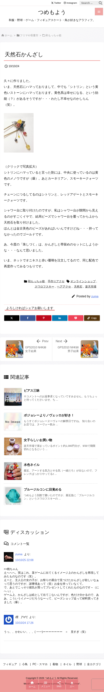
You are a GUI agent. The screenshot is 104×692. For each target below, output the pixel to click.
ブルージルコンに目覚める (43, 489)
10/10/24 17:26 (24, 622)
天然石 (78, 286)
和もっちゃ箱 (53, 35)
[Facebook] (27, 318)
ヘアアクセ (64, 286)
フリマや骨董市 (29, 35)
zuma (94, 296)
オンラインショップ (83, 281)
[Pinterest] (43, 318)
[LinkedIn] (59, 318)
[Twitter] (11, 318)
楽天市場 (90, 286)
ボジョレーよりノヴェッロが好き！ (49, 415)
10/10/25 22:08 (24, 560)
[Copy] (92, 318)
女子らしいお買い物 (38, 440)
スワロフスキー (44, 286)
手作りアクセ (56, 281)
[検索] (100, 3)
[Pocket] (75, 318)
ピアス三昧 (32, 390)
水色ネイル (32, 465)
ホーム (8, 35)
